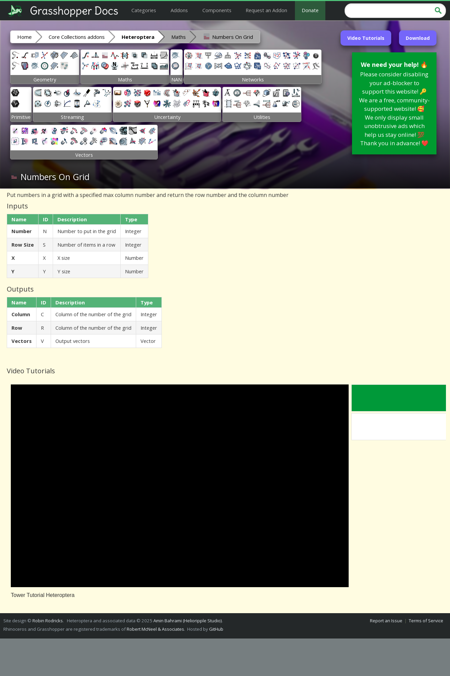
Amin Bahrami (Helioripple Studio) (187, 621)
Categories (143, 10)
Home (24, 36)
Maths (178, 36)
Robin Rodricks (47, 621)
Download (418, 38)
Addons (179, 10)
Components (216, 10)
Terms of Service (426, 621)
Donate (310, 10)
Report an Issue (386, 621)
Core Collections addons (77, 36)
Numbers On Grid (228, 36)
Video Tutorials (365, 38)
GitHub (216, 629)
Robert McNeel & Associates (155, 629)
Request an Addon (266, 10)
